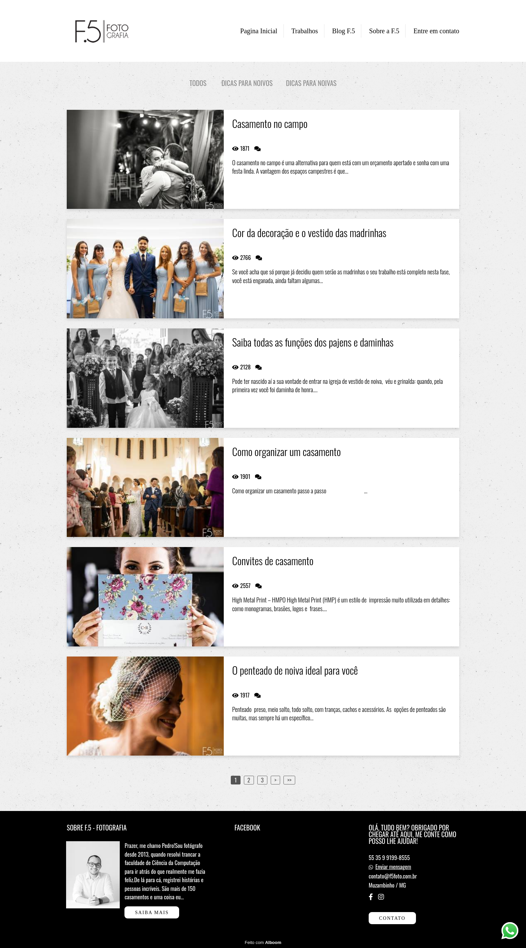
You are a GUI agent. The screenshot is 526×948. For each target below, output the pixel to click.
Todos (198, 83)
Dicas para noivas (311, 83)
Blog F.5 (343, 31)
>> (289, 780)
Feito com (263, 942)
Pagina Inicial (258, 31)
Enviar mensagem (393, 866)
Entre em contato (436, 31)
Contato (392, 918)
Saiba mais (152, 912)
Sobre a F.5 (384, 31)
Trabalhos (305, 31)
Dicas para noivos (246, 83)
